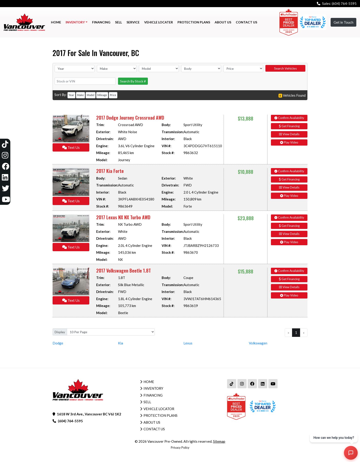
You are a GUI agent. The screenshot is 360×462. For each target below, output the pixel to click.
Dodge (58, 343)
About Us (151, 422)
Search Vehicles (285, 68)
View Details (289, 134)
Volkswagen (258, 343)
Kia (120, 343)
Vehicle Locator (158, 409)
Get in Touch (343, 22)
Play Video (289, 142)
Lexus (187, 343)
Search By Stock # (133, 81)
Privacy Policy (180, 447)
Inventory (153, 388)
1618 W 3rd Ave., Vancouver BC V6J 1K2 (89, 414)
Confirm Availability (289, 118)
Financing (153, 395)
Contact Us (154, 429)
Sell (147, 402)
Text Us (71, 147)
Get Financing (289, 126)
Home (148, 382)
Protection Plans (160, 415)
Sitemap (219, 441)
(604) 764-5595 (344, 3)
